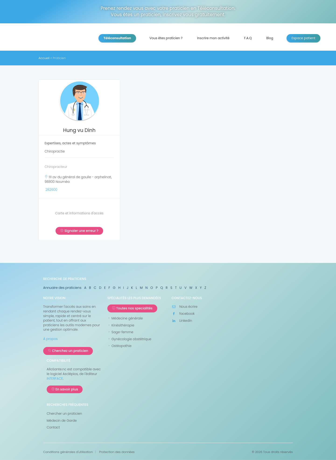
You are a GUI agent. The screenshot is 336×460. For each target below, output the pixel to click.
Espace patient (303, 38)
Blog (269, 38)
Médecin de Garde (62, 420)
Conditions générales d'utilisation (68, 452)
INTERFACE (55, 378)
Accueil (43, 58)
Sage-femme (120, 332)
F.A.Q (248, 38)
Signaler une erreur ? (79, 230)
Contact (53, 427)
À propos (50, 338)
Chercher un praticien (64, 413)
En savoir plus (64, 389)
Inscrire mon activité (213, 38)
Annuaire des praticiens (62, 287)
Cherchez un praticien (68, 350)
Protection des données (117, 452)
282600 (51, 189)
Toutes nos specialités (132, 308)
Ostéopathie (119, 346)
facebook (183, 313)
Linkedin (182, 320)
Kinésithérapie (120, 325)
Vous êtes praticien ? (165, 38)
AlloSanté (56, 38)
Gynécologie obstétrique (129, 339)
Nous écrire (184, 306)
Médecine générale (125, 318)
